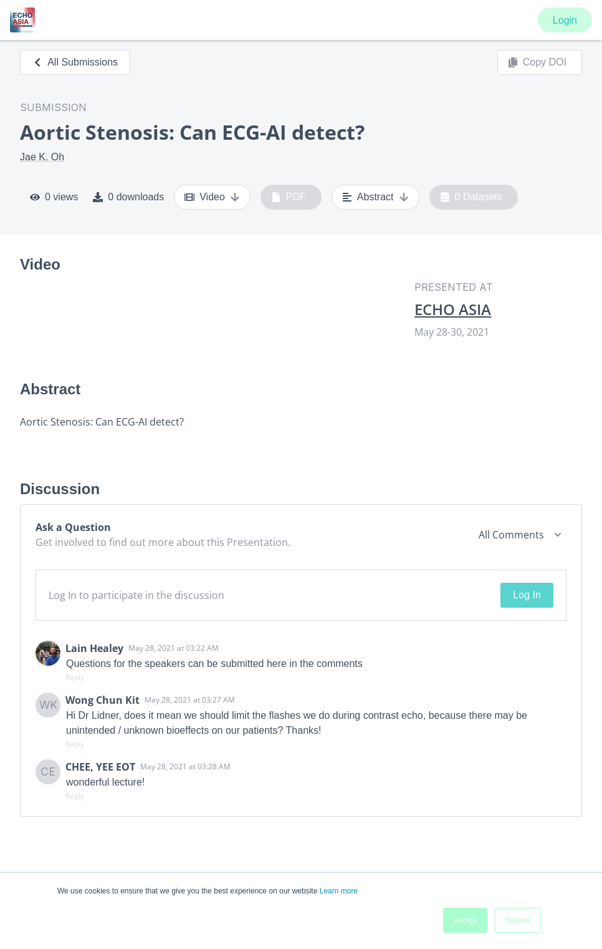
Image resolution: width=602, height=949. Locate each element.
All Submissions (75, 62)
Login (565, 20)
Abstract (375, 197)
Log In (526, 595)
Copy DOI (537, 62)
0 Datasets (471, 197)
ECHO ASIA (452, 309)
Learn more (339, 891)
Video (212, 197)
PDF (288, 197)
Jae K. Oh (42, 157)
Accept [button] (465, 920)
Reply (74, 677)
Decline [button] (517, 920)
